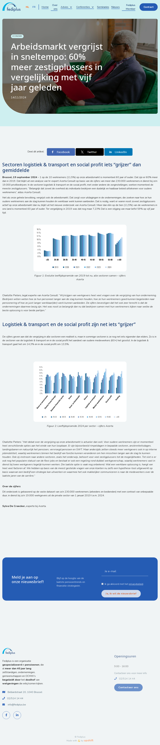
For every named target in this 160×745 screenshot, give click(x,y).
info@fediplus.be (17, 708)
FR (33, 7)
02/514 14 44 (15, 702)
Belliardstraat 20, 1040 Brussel (25, 696)
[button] (66, 7)
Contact (149, 7)
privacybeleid (136, 595)
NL (27, 7)
